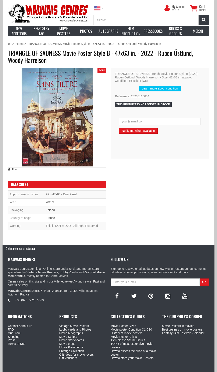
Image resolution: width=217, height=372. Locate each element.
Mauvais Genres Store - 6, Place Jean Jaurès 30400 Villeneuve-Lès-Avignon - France (118, 368)
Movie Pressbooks (71, 347)
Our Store (14, 333)
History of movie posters (126, 333)
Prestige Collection (71, 351)
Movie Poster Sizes (123, 326)
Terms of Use (16, 343)
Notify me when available (138, 130)
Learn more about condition (160, 88)
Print (14, 169)
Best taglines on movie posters (182, 329)
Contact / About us (20, 326)
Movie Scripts (68, 336)
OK (204, 282)
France (50, 218)
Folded (50, 210)
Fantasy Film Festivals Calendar (183, 333)
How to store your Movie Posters (132, 358)
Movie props (67, 343)
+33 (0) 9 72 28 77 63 (29, 300)
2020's (50, 202)
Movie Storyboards (71, 340)
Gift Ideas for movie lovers (76, 354)
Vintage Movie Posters (74, 326)
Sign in (175, 9)
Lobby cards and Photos (75, 329)
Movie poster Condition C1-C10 (131, 329)
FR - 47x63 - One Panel (61, 194)
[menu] (167, 8)
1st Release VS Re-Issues (128, 340)
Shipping (13, 336)
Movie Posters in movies (178, 326)
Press (11, 340)
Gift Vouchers (68, 358)
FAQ (11, 329)
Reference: (122, 96)
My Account (179, 6)
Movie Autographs (71, 333)
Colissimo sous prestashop (21, 248)
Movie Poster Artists (124, 336)
